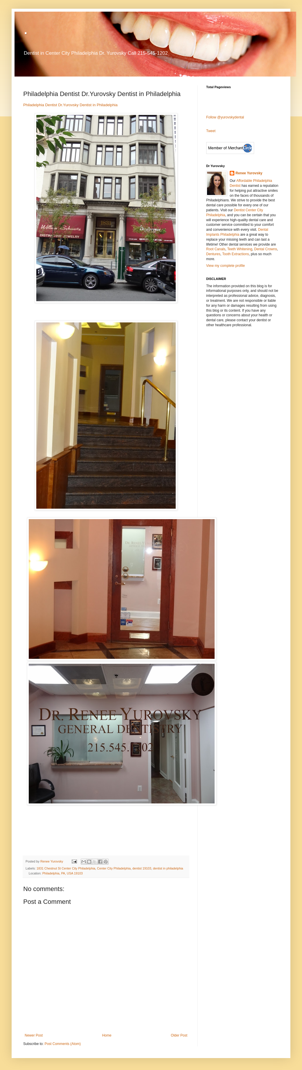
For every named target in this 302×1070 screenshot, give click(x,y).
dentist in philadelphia (168, 868)
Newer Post (34, 1035)
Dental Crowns (265, 249)
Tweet (210, 131)
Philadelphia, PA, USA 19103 (62, 873)
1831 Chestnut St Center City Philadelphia (66, 868)
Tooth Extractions (235, 254)
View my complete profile (225, 266)
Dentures (213, 254)
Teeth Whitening (239, 249)
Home (107, 1035)
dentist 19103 (141, 868)
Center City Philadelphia (114, 868)
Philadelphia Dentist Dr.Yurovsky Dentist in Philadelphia (70, 105)
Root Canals (215, 249)
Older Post (179, 1035)
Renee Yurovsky (52, 861)
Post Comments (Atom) (62, 1044)
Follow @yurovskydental (225, 117)
